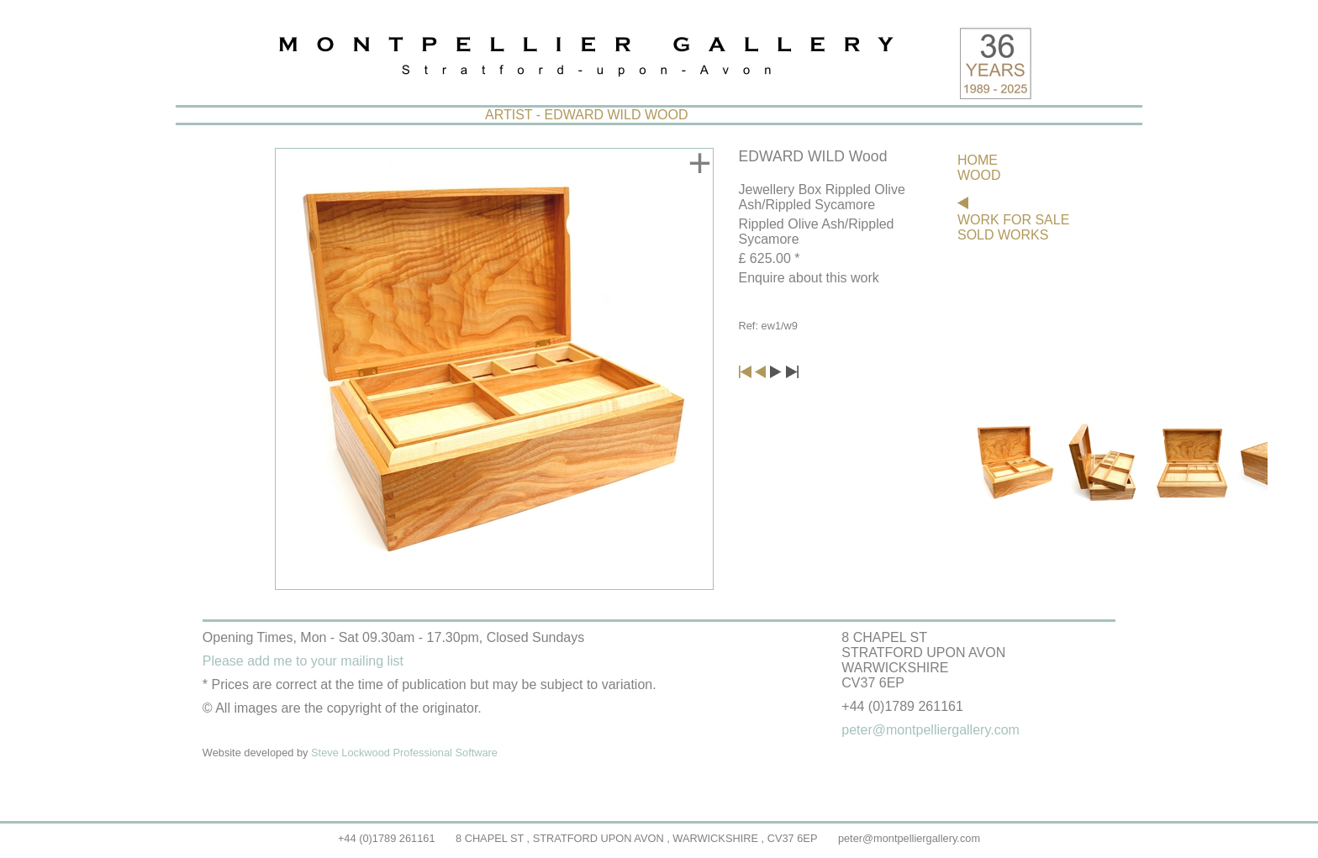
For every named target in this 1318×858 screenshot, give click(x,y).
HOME (977, 160)
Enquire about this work (809, 278)
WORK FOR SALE (1013, 220)
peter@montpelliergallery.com (909, 838)
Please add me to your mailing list (303, 661)
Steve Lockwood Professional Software (404, 752)
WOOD (979, 175)
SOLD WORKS (1002, 235)
